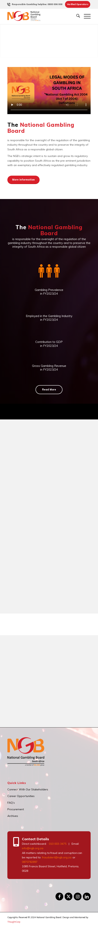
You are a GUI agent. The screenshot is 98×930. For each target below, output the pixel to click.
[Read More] (49, 389)
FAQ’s (11, 802)
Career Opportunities (21, 796)
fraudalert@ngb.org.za (56, 857)
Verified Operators (77, 4)
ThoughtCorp (13, 921)
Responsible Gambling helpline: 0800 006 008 (37, 4)
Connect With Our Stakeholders (27, 789)
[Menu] (85, 16)
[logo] (40, 16)
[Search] (76, 16)
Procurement (15, 809)
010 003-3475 (57, 843)
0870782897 (29, 862)
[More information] (23, 180)
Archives (12, 816)
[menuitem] (37, 4)
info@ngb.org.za (32, 848)
